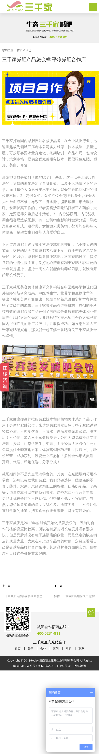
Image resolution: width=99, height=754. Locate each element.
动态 (28, 50)
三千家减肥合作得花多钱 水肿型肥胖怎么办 (23, 596)
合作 (43, 648)
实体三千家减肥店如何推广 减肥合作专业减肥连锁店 (75, 596)
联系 (81, 648)
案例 (56, 648)
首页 (20, 50)
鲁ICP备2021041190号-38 (54, 666)
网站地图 (80, 666)
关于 (30, 648)
